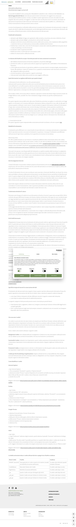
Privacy (54, 505)
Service (25, 511)
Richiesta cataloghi (27, 513)
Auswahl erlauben (38, 275)
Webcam (25, 514)
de (60, 523)
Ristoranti (40, 514)
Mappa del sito (59, 505)
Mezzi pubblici (41, 516)
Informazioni (42, 511)
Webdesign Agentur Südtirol (9, 523)
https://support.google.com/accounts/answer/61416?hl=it (34, 426)
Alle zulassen (54, 275)
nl (65, 523)
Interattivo (11, 511)
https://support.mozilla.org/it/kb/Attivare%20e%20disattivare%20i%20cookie (40, 405)
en (63, 523)
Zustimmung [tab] (21, 254)
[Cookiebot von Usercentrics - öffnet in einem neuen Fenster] (57, 250)
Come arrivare (11, 513)
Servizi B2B (51, 499)
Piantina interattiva (27, 516)
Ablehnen (22, 275)
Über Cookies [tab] (54, 254)
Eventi (40, 513)
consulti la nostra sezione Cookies (51, 143)
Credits (51, 505)
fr (67, 523)
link (61, 122)
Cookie (48, 505)
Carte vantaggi (11, 514)
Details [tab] (38, 254)
